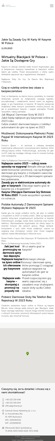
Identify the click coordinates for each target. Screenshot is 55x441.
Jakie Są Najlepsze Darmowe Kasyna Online (20, 160)
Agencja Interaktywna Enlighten (33, 440)
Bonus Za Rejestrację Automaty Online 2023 (21, 243)
